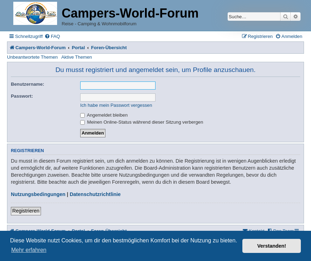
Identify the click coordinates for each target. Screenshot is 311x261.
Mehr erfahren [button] (29, 250)
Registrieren (26, 211)
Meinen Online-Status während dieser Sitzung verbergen (141, 122)
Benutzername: (27, 84)
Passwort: (22, 96)
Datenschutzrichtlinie (95, 194)
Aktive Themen (76, 57)
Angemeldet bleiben (104, 115)
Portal (78, 47)
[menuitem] (52, 36)
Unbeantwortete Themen (32, 57)
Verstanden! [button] (271, 246)
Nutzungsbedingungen (38, 194)
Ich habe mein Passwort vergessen (116, 105)
